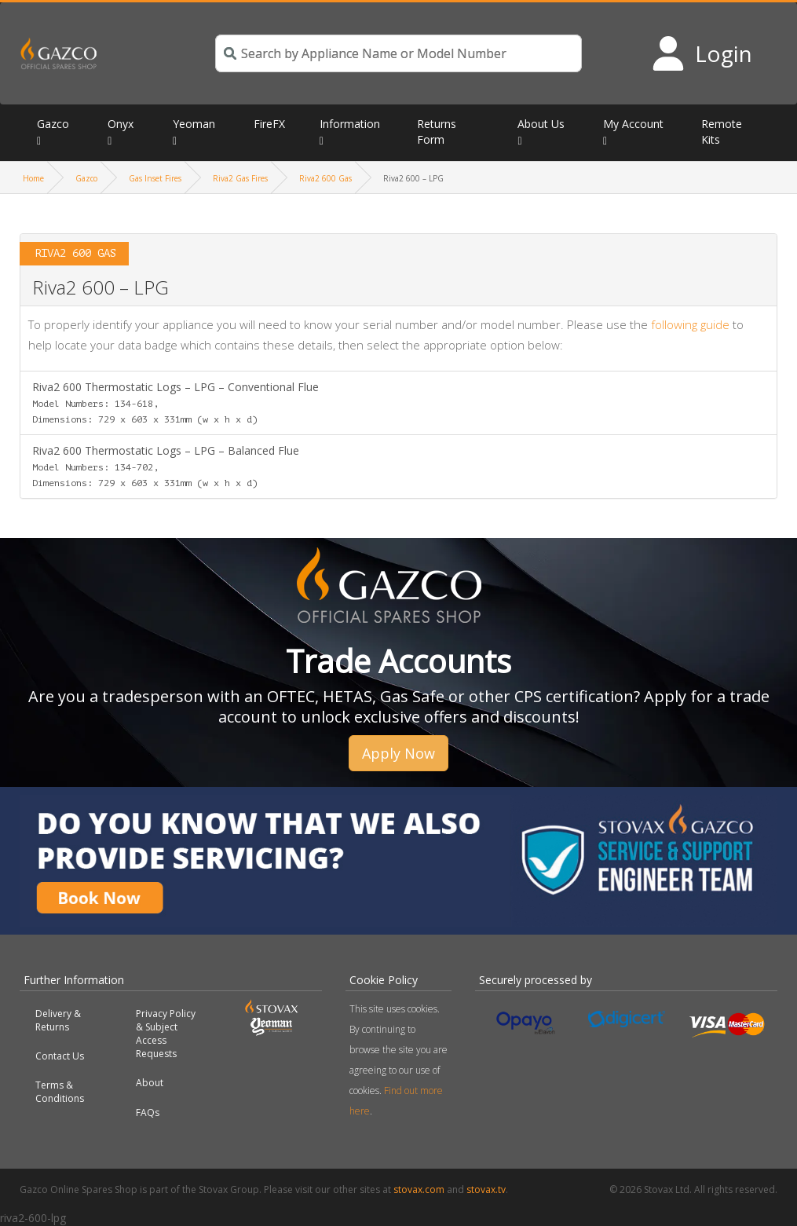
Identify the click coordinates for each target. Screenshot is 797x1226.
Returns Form (436, 131)
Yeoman (194, 123)
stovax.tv (486, 1189)
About (149, 1082)
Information (350, 123)
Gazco (53, 123)
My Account (633, 123)
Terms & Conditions (59, 1091)
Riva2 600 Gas (325, 178)
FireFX (269, 123)
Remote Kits (721, 131)
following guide (690, 324)
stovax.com (418, 1189)
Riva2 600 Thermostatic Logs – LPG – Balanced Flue (165, 466)
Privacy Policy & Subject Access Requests (166, 1033)
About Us (541, 123)
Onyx (120, 123)
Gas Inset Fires (155, 178)
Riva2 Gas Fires (240, 178)
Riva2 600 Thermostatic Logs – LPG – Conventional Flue (175, 402)
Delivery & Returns (58, 1020)
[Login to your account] (701, 53)
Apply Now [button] (398, 753)
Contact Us (59, 1056)
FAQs (147, 1112)
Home (33, 178)
